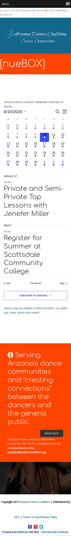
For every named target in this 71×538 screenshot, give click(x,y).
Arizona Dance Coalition (35, 502)
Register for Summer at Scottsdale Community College (23, 254)
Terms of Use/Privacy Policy (40, 517)
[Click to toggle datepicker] (15, 112)
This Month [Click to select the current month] (35, 283)
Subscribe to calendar (33, 295)
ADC (17, 517)
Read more (52, 433)
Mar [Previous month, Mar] (7, 283)
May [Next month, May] (63, 283)
